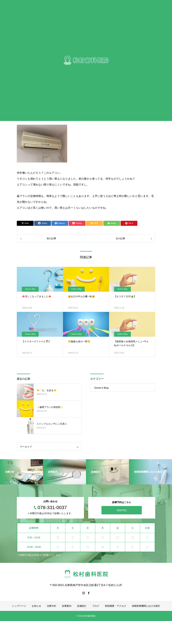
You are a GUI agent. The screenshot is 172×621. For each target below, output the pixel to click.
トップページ (19, 606)
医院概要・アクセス (115, 606)
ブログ (95, 606)
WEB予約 (122, 510)
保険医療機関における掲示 (146, 606)
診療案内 (66, 606)
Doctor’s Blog (30, 289)
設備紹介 (82, 606)
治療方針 (51, 606)
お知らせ (36, 606)
